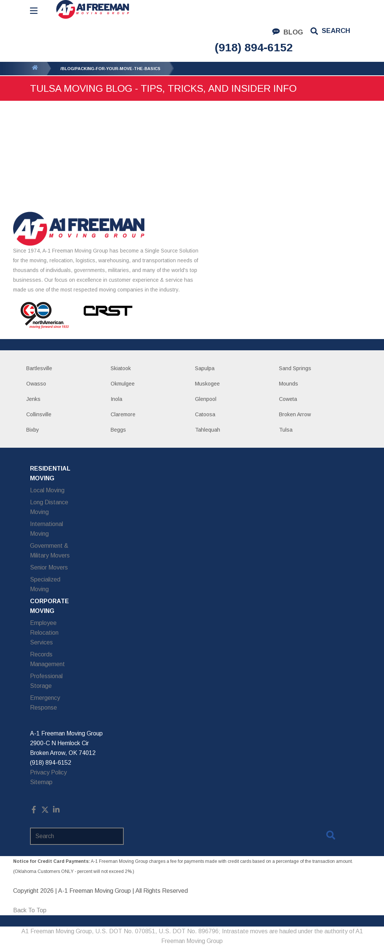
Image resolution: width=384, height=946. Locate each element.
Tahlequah (207, 430)
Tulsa (285, 430)
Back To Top (29, 910)
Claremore (123, 414)
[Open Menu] (34, 10)
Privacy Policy (48, 772)
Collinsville (38, 414)
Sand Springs (295, 368)
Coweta (288, 399)
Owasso (36, 384)
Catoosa (205, 414)
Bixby (32, 430)
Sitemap (41, 782)
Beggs (118, 430)
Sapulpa (204, 368)
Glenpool (205, 399)
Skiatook (121, 368)
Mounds (288, 384)
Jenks (33, 399)
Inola (116, 399)
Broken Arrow (295, 414)
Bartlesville (39, 368)
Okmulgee (123, 384)
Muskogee (207, 384)
